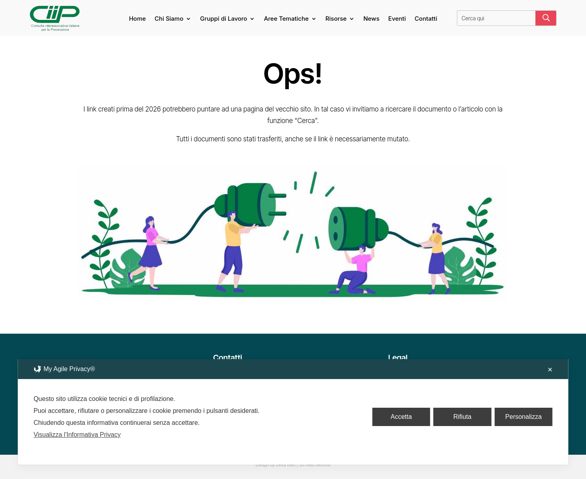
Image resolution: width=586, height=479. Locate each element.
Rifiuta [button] (462, 416)
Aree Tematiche (286, 19)
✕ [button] (550, 369)
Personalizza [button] (523, 416)
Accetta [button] (401, 416)
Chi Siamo (169, 19)
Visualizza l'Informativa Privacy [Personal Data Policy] (77, 434)
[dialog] (293, 412)
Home (137, 19)
